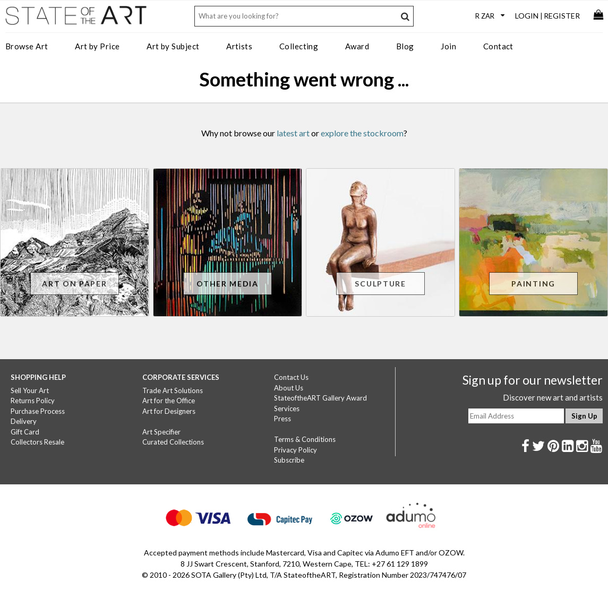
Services (286, 408)
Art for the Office (168, 400)
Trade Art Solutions (172, 390)
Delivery (24, 421)
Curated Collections (173, 442)
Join (448, 46)
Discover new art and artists (553, 397)
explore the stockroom (362, 133)
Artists (239, 46)
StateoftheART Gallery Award (320, 398)
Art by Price (97, 46)
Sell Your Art (30, 390)
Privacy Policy (295, 450)
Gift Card (25, 432)
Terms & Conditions (305, 439)
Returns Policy (33, 400)
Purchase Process (38, 411)
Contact (498, 46)
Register (562, 15)
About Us (288, 388)
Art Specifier (161, 432)
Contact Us (291, 377)
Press (282, 418)
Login (526, 15)
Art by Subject (173, 46)
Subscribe (289, 460)
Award (357, 46)
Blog (405, 46)
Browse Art (26, 46)
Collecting (299, 46)
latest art (293, 133)
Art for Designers (168, 411)
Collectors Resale (37, 442)
